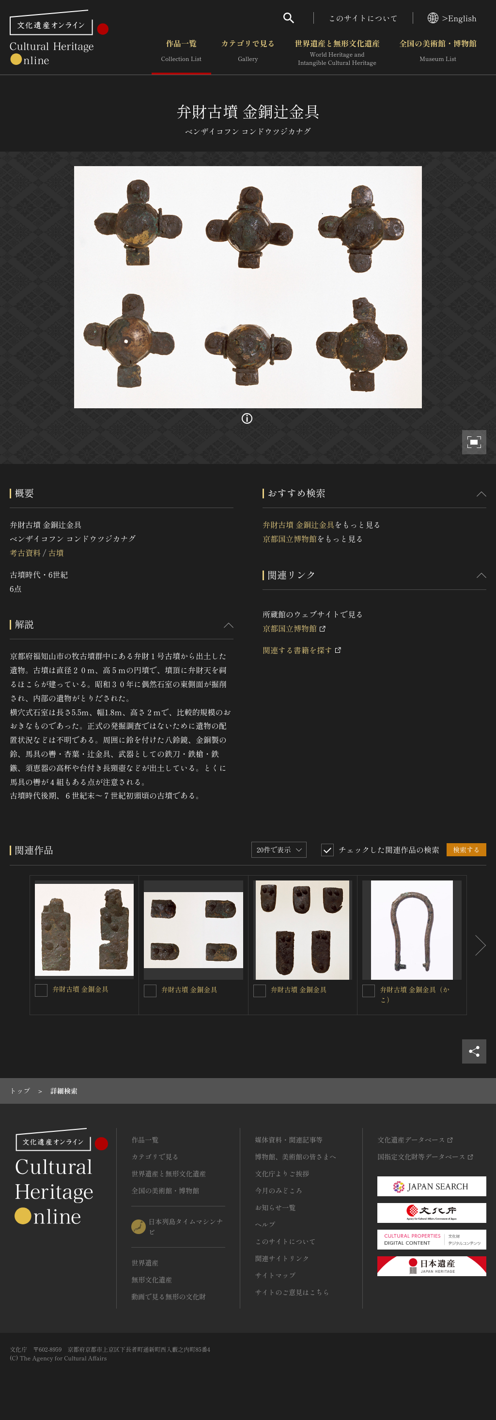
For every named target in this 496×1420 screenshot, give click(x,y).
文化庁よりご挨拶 (282, 1173)
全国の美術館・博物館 (438, 52)
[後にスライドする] (476, 945)
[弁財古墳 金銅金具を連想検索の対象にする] (41, 990)
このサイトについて (363, 18)
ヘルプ (265, 1224)
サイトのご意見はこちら (292, 1292)
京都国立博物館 (290, 538)
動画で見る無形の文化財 (168, 1296)
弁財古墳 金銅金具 (80, 989)
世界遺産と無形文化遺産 (337, 52)
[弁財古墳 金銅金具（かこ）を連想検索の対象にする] (368, 991)
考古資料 (25, 552)
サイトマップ (275, 1275)
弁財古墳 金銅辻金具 (298, 524)
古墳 (55, 552)
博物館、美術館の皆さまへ (295, 1156)
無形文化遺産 (151, 1279)
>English (452, 18)
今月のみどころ (278, 1190)
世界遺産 (144, 1262)
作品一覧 (181, 52)
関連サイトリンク (282, 1258)
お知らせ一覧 (275, 1207)
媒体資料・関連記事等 (289, 1139)
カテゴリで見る (248, 52)
